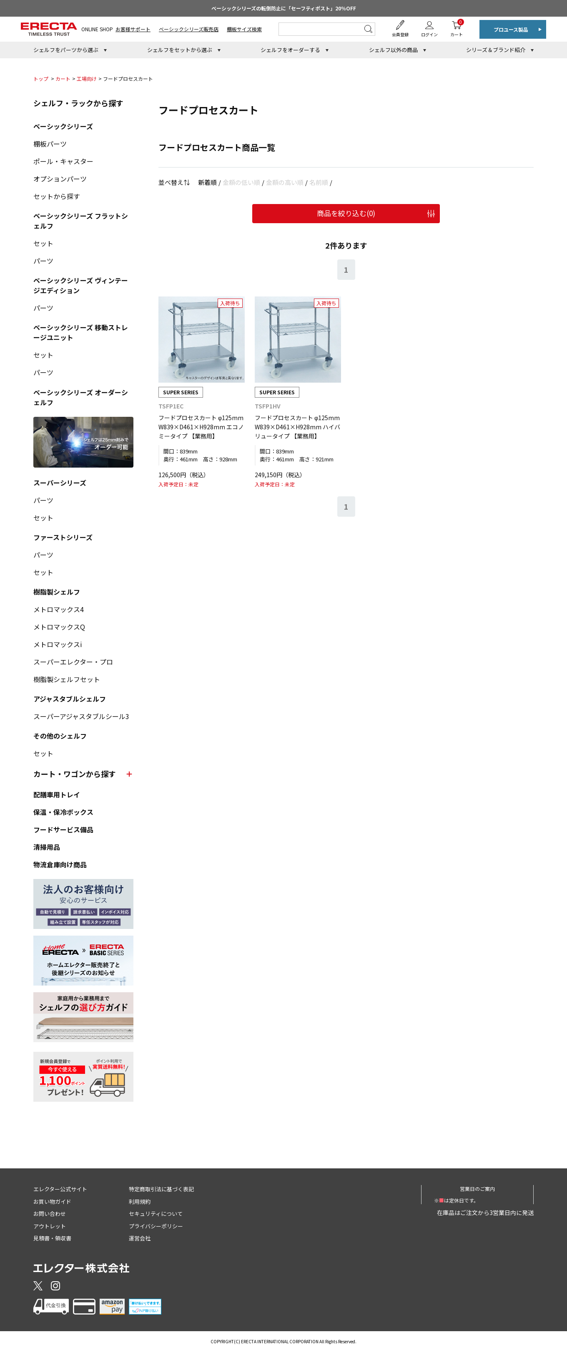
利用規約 (140, 1201)
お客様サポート (133, 28)
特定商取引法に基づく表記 (161, 1189)
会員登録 (400, 34)
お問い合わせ (49, 1214)
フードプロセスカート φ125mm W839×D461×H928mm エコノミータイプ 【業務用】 (201, 427)
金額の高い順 (285, 182)
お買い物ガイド (52, 1201)
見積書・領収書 (52, 1238)
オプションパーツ (60, 179)
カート (456, 28)
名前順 (318, 182)
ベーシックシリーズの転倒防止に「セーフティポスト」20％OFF (283, 8)
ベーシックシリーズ (63, 126)
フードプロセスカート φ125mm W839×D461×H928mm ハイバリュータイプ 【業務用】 (297, 427)
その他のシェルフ (60, 736)
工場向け (87, 78)
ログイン (429, 34)
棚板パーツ (50, 144)
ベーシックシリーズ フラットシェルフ (80, 221)
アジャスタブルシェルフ (69, 699)
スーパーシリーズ (59, 483)
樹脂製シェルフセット (66, 679)
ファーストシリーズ (63, 537)
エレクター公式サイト (60, 1189)
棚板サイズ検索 (244, 28)
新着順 (207, 182)
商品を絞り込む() (346, 213)
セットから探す (56, 196)
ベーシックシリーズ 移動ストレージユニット (80, 332)
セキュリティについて (156, 1214)
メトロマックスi (57, 644)
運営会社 (140, 1238)
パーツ (43, 261)
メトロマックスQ (59, 627)
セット (43, 243)
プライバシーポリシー (156, 1226)
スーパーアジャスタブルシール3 (81, 716)
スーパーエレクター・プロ (73, 662)
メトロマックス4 (58, 609)
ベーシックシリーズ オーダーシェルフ (80, 397)
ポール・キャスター (63, 161)
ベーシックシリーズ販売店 (188, 28)
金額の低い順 (241, 182)
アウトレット (49, 1226)
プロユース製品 (511, 29)
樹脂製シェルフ (56, 592)
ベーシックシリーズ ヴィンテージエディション (80, 285)
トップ (40, 78)
